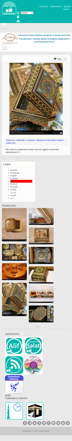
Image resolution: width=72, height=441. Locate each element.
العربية (13, 195)
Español (14, 170)
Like (60, 59)
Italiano (13, 181)
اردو (12, 198)
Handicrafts (20, 140)
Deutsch (14, 184)
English (13, 176)
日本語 (13, 190)
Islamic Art (10, 140)
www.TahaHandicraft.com (44, 42)
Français (14, 178)
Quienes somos (67, 7)
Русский (14, 187)
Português (14, 173)
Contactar (43, 6)
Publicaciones (56, 6)
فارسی (13, 192)
